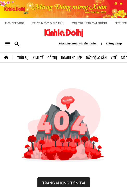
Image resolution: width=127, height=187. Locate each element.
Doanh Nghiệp (71, 57)
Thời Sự (23, 57)
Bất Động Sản (96, 57)
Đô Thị (52, 57)
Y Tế (114, 57)
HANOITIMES (14, 23)
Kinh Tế (38, 57)
